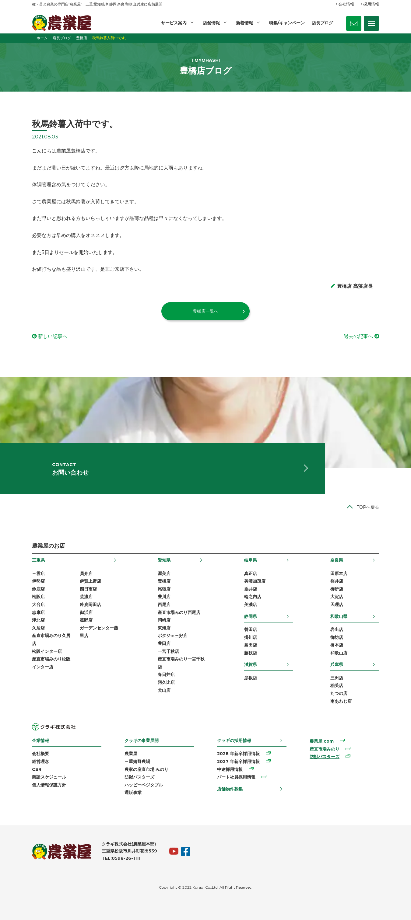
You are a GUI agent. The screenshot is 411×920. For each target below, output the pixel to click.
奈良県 (336, 560)
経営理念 (40, 761)
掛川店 (250, 637)
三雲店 (38, 573)
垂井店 (250, 589)
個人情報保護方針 (49, 785)
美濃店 (250, 604)
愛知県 (164, 560)
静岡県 (250, 616)
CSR (36, 769)
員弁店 (86, 573)
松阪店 (38, 596)
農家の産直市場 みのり (146, 769)
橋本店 (336, 645)
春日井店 (166, 674)
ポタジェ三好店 (173, 635)
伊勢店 (38, 581)
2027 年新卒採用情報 (238, 761)
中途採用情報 (230, 769)
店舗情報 (211, 23)
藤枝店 (250, 653)
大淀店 (336, 596)
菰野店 (86, 620)
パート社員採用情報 (236, 777)
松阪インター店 (47, 651)
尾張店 (164, 589)
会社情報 (346, 4)
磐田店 (250, 629)
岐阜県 (250, 560)
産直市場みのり (324, 749)
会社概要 (40, 753)
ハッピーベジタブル (144, 785)
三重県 (38, 560)
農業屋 (131, 753)
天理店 (336, 604)
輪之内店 (252, 596)
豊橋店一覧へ (205, 311)
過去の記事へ (358, 336)
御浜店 (86, 612)
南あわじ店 (341, 701)
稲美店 (336, 685)
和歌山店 (338, 653)
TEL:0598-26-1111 (121, 858)
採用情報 (371, 4)
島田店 (250, 645)
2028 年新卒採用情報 (238, 753)
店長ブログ (322, 23)
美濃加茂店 (254, 581)
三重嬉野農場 (137, 761)
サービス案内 (174, 23)
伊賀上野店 (90, 581)
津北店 (38, 620)
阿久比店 (166, 682)
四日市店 (88, 589)
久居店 (38, 628)
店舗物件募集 (230, 789)
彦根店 (250, 678)
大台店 (38, 604)
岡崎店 (164, 620)
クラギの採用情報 (234, 740)
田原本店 (338, 573)
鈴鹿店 (38, 589)
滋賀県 (250, 664)
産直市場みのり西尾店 (179, 612)
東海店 (164, 628)
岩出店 (336, 629)
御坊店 (336, 637)
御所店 (336, 589)
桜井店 (336, 581)
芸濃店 (86, 596)
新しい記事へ (52, 336)
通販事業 (133, 792)
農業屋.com (322, 741)
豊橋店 (164, 581)
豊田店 (164, 643)
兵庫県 (336, 664)
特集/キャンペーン (287, 23)
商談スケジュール (49, 777)
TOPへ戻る (368, 507)
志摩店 (38, 612)
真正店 (250, 573)
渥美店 (164, 573)
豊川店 (164, 596)
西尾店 (164, 604)
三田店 (336, 678)
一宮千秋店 (168, 651)
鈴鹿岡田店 (90, 604)
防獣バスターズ (139, 777)
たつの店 (338, 693)
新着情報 (244, 23)
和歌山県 (338, 616)
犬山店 (164, 690)
